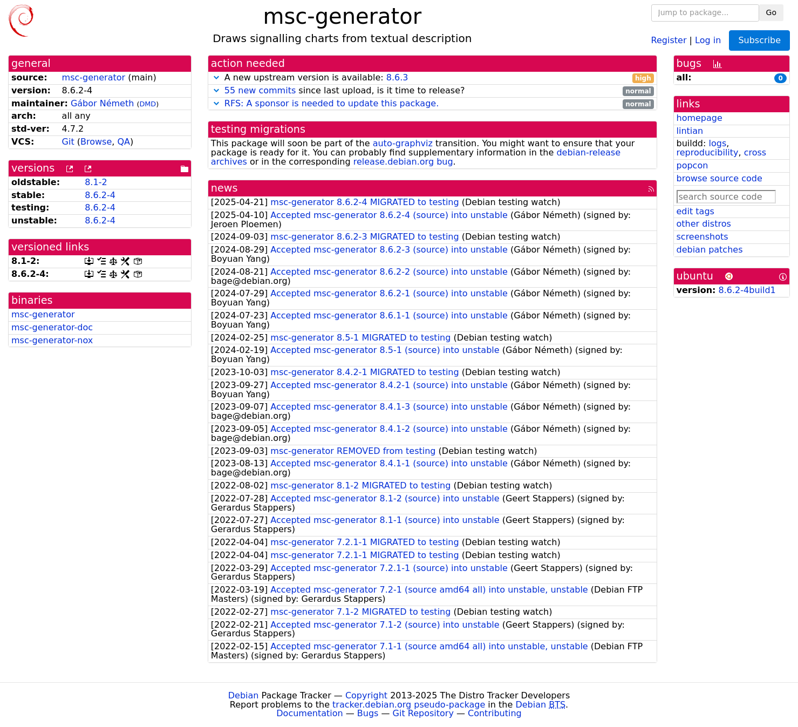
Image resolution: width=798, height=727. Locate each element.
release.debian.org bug (403, 162)
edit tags (695, 211)
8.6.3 (397, 77)
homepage (699, 118)
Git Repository (423, 713)
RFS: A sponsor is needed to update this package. (331, 103)
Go (771, 12)
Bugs (368, 713)
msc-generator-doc (52, 327)
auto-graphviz (403, 143)
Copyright (366, 695)
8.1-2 (96, 182)
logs (717, 143)
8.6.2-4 (100, 195)
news (224, 188)
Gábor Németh (102, 103)
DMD (147, 104)
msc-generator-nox (52, 340)
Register (669, 40)
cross (755, 152)
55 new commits (260, 90)
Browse (96, 142)
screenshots (702, 237)
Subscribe (759, 40)
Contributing (495, 713)
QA (123, 142)
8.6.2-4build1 (747, 290)
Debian (243, 695)
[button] (216, 77)
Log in (708, 40)
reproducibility (708, 152)
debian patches (710, 249)
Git (68, 142)
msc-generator (94, 77)
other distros (704, 224)
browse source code (719, 178)
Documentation (309, 713)
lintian (690, 131)
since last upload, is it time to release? (432, 91)
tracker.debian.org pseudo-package (408, 704)
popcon (692, 165)
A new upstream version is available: (432, 78)
